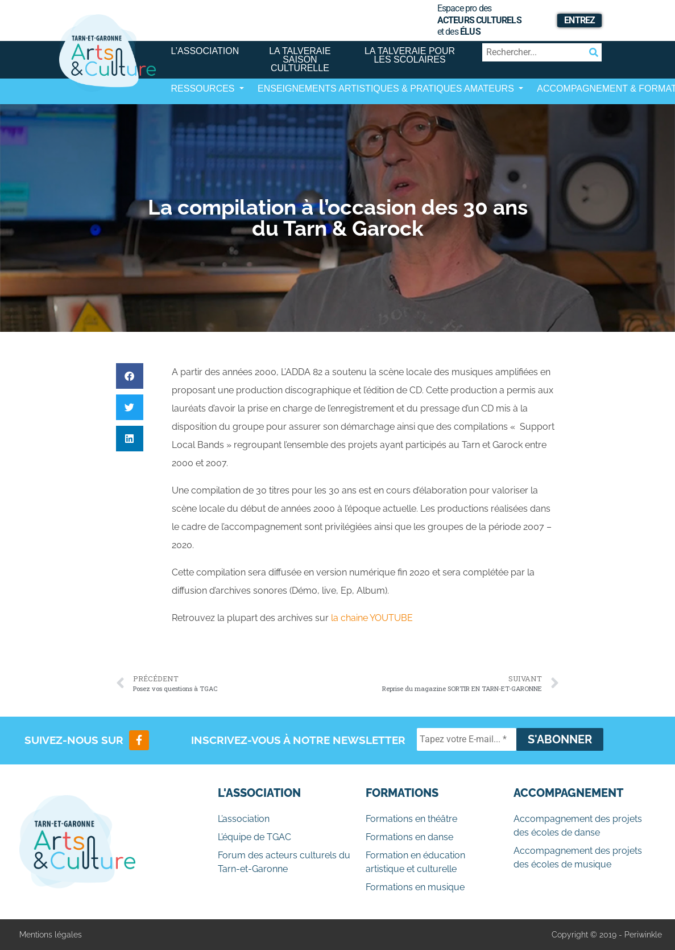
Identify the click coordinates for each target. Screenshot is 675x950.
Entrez (579, 20)
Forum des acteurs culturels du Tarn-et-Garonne (284, 862)
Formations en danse (409, 837)
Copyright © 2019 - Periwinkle (607, 934)
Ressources (204, 88)
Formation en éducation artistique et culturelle (415, 862)
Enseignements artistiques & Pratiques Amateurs (387, 88)
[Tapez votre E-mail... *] (466, 739)
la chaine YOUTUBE (372, 617)
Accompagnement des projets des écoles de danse (578, 825)
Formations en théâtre (411, 818)
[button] (129, 376)
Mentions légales (50, 934)
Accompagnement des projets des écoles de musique (578, 857)
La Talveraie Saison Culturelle (300, 59)
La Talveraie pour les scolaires (410, 55)
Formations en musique (415, 887)
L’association (205, 51)
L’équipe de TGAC (254, 837)
